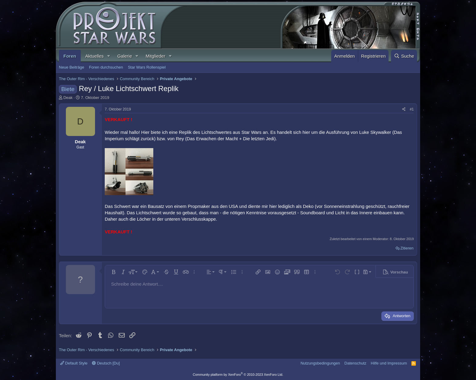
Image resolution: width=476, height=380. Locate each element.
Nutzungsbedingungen (320, 363)
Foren (69, 56)
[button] (108, 56)
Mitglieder (155, 56)
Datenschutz (355, 363)
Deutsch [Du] (106, 363)
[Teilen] (404, 109)
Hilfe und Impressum (389, 363)
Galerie (124, 56)
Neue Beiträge (71, 67)
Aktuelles (94, 56)
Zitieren (406, 248)
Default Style (73, 363)
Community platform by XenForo (238, 374)
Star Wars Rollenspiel (147, 67)
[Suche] (404, 56)
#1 (412, 109)
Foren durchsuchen (106, 67)
